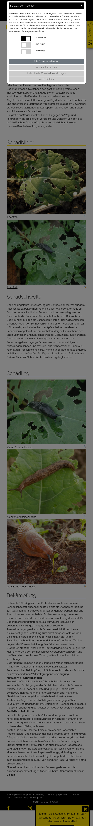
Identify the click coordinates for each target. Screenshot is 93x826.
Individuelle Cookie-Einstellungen (46, 73)
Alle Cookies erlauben (46, 61)
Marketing (40, 50)
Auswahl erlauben (46, 67)
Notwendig (40, 37)
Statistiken (40, 44)
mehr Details (46, 79)
